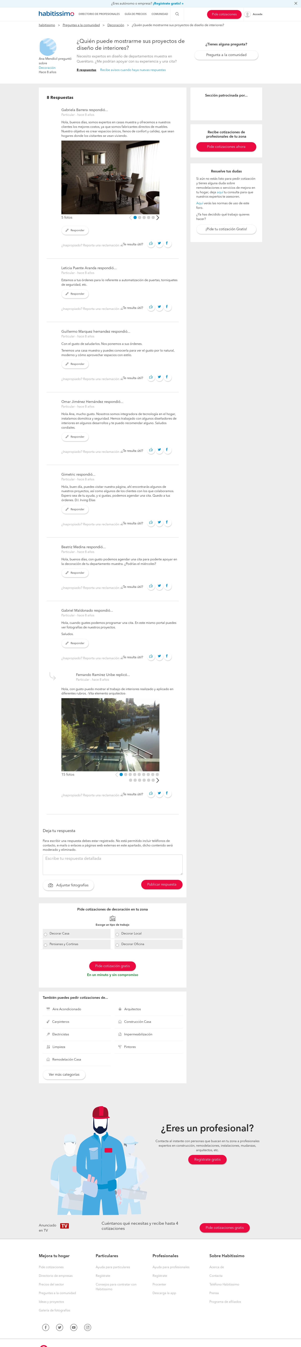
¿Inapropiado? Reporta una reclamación (90, 245)
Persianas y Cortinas (64, 944)
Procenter (159, 1284)
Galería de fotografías (54, 1310)
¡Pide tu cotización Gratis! (226, 229)
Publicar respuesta (161, 884)
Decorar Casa (59, 933)
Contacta (216, 1276)
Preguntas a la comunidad (81, 25)
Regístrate (103, 1276)
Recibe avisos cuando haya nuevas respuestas (133, 70)
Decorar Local (131, 933)
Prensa (214, 1293)
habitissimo (47, 25)
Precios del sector (51, 1284)
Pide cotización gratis (112, 966)
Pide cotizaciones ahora (226, 147)
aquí (220, 192)
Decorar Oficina (132, 944)
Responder (75, 230)
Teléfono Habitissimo (224, 1284)
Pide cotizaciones (224, 14)
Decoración (115, 25)
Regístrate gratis (207, 1159)
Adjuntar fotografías (68, 885)
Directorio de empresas (56, 1276)
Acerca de (216, 1267)
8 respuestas (86, 70)
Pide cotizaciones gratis (225, 1228)
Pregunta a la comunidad (226, 55)
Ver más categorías (64, 1074)
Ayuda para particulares (113, 1267)
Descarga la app (164, 1293)
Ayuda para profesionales (171, 1267)
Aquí (199, 203)
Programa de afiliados (225, 1302)
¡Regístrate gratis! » (168, 3)
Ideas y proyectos (51, 1302)
